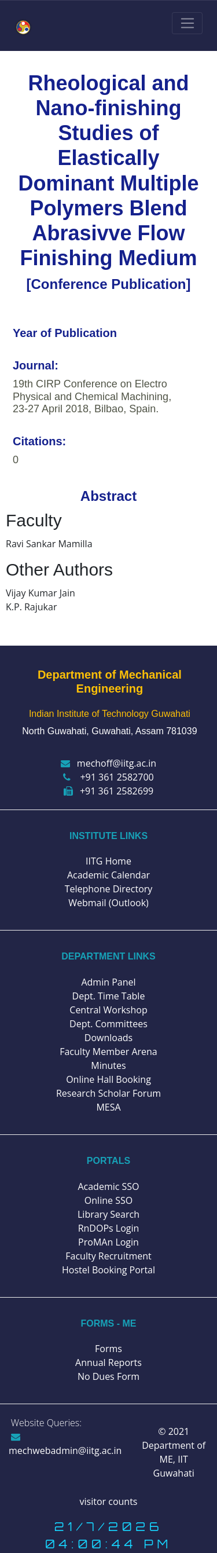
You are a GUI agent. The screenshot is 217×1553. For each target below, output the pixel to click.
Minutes (108, 1065)
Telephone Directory (109, 888)
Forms (108, 1348)
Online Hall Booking (108, 1079)
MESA (108, 1107)
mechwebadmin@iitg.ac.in (65, 1444)
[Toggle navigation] (187, 23)
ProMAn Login (108, 1242)
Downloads (108, 1037)
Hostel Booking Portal (108, 1269)
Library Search (108, 1214)
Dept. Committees (108, 1023)
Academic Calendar (108, 875)
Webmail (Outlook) (108, 902)
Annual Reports (108, 1362)
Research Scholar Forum (108, 1093)
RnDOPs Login (108, 1228)
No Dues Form (108, 1376)
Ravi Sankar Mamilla (49, 543)
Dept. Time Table (108, 996)
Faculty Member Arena (108, 1051)
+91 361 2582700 (108, 777)
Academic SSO (108, 1186)
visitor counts (109, 1501)
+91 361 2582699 (108, 791)
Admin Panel (108, 982)
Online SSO (108, 1200)
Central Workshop (108, 1009)
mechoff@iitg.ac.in (108, 763)
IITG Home (108, 861)
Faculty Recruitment (108, 1256)
